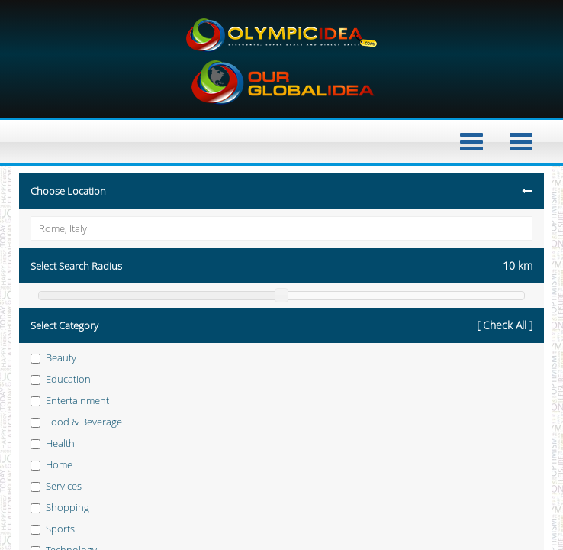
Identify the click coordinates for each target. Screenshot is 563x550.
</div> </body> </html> (281, 275)
